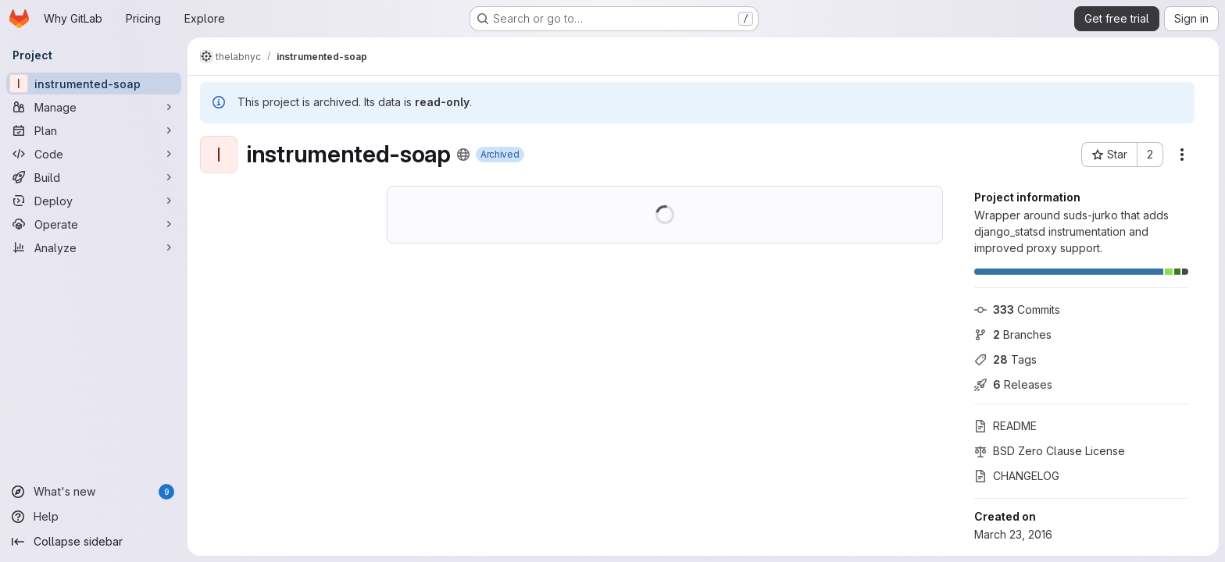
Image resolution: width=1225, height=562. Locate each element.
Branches (1013, 334)
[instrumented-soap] (93, 83)
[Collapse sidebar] (93, 542)
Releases (1013, 384)
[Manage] (93, 107)
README (1005, 425)
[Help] (93, 517)
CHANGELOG (1016, 475)
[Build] (93, 177)
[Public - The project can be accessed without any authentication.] (463, 154)
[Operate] (93, 224)
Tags (1005, 359)
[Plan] (93, 130)
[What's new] (93, 492)
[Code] (93, 154)
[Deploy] (93, 201)
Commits (1017, 309)
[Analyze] (93, 247)
